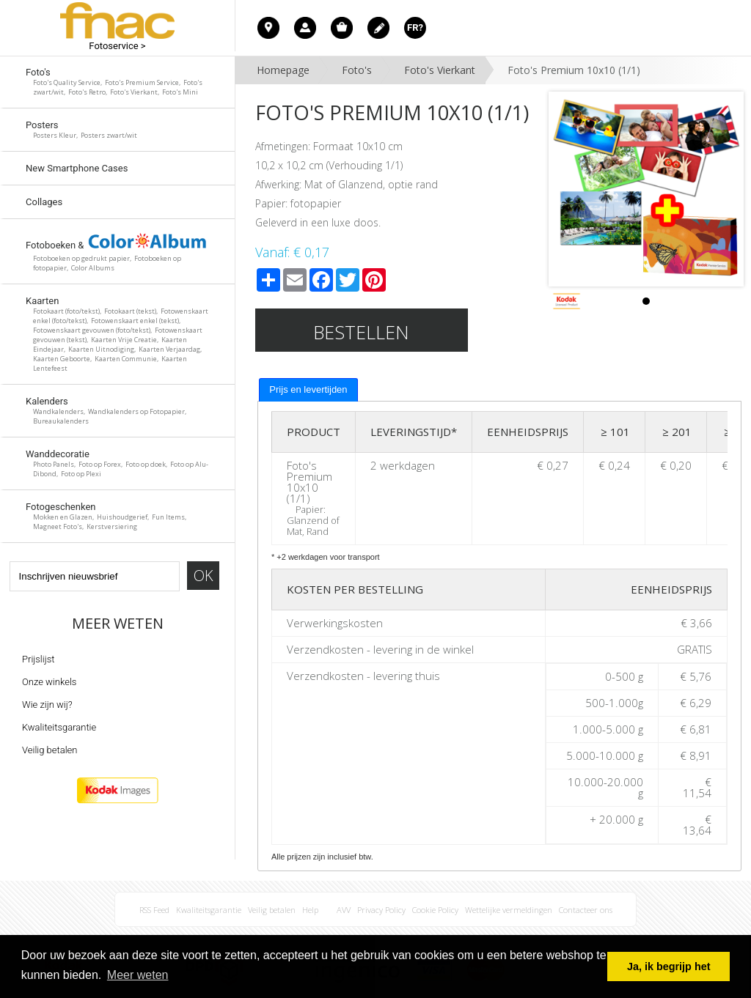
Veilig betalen (49, 749)
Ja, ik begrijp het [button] (669, 966)
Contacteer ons (585, 909)
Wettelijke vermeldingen (508, 909)
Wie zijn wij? (47, 704)
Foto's (357, 70)
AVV (344, 909)
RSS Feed (154, 909)
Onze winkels (49, 681)
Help (310, 909)
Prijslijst (38, 659)
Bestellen (361, 331)
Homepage (283, 70)
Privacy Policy (381, 909)
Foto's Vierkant (439, 70)
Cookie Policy (435, 909)
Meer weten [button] (138, 975)
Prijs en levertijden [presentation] (308, 389)
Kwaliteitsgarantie (59, 727)
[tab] (308, 390)
